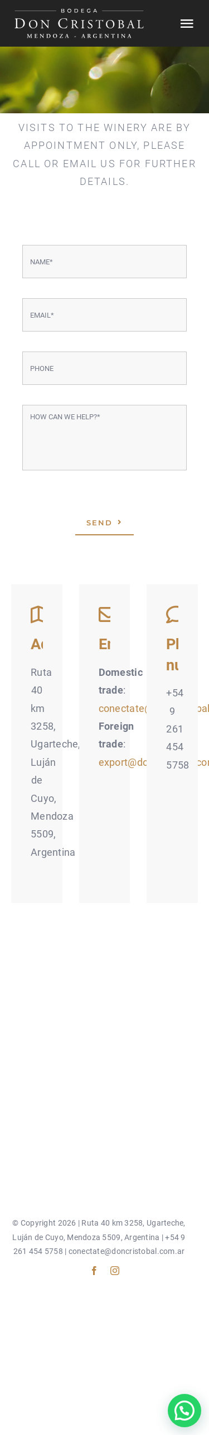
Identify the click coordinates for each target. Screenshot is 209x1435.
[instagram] (114, 1270)
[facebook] (94, 1270)
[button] (184, 1410)
